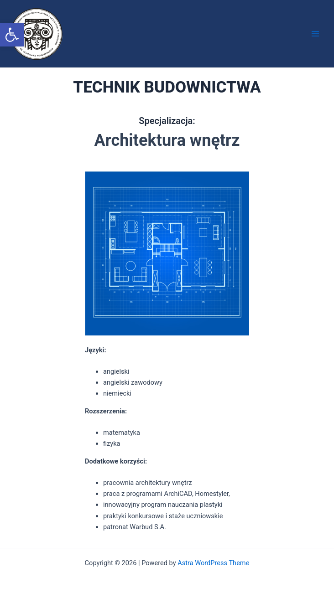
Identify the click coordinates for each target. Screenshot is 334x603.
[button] (12, 34)
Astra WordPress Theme (213, 563)
